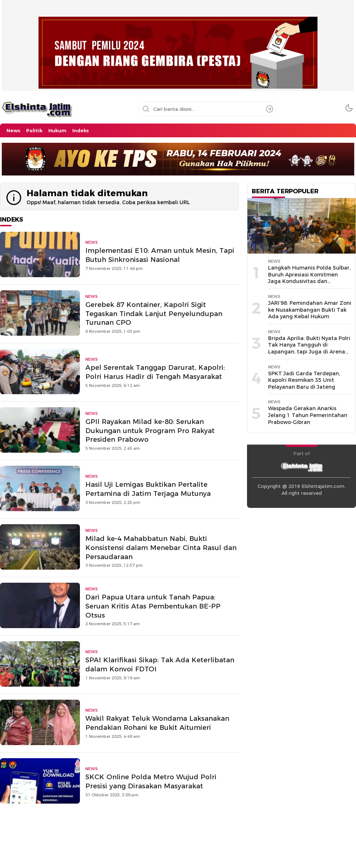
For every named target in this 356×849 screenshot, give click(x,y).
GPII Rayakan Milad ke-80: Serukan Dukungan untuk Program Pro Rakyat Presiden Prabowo (150, 430)
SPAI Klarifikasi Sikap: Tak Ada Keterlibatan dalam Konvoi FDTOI (159, 664)
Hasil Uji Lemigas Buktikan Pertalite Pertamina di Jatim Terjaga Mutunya (148, 489)
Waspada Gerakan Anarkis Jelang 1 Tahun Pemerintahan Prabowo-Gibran (307, 415)
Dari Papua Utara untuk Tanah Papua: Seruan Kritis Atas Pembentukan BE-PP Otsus (153, 606)
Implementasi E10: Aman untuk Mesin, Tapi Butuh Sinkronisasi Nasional (159, 255)
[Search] (269, 109)
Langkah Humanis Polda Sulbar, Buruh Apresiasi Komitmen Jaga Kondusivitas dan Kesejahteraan (309, 278)
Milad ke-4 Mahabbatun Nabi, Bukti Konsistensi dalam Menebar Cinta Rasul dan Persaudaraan (160, 547)
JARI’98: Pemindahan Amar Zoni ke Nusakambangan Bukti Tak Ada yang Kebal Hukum (309, 309)
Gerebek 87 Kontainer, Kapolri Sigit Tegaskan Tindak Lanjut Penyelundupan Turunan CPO (153, 313)
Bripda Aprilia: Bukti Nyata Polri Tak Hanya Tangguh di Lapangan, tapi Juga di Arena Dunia (309, 348)
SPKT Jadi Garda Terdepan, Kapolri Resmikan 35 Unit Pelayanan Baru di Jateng (304, 380)
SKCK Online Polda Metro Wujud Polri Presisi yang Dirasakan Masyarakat (151, 781)
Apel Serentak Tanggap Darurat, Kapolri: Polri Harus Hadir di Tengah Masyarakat (155, 372)
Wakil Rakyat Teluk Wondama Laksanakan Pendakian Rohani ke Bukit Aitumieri (157, 723)
